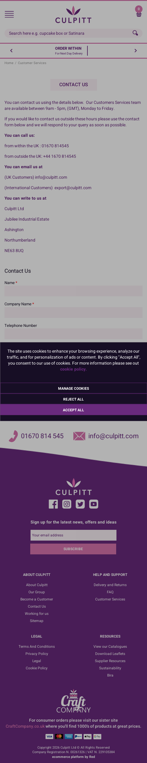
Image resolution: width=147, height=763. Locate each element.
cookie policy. (73, 369)
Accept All (73, 409)
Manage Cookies (73, 388)
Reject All (73, 399)
